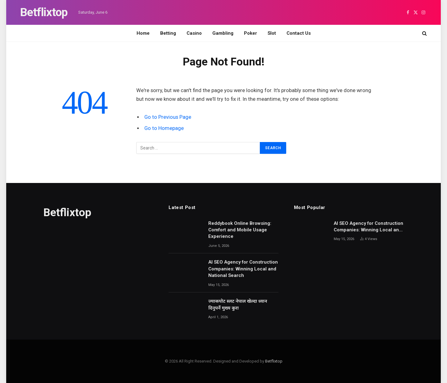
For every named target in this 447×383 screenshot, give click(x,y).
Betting (168, 33)
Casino (194, 33)
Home (143, 33)
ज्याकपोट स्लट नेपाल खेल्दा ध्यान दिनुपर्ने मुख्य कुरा (237, 304)
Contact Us (299, 33)
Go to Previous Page (167, 117)
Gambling (222, 33)
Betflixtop (273, 361)
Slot (272, 33)
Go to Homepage (164, 128)
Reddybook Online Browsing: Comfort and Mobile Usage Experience (239, 229)
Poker (250, 33)
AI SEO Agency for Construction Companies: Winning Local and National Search (243, 268)
